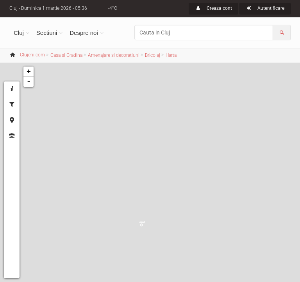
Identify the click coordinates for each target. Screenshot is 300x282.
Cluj (19, 32)
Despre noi (84, 32)
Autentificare (265, 8)
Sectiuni (46, 32)
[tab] (12, 89)
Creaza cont (213, 8)
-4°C (112, 8)
